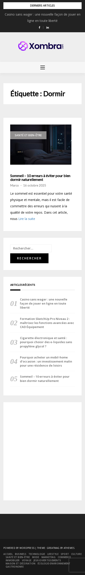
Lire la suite (26, 219)
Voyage (27, 560)
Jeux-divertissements (47, 560)
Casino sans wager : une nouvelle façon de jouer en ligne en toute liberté (43, 303)
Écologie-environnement (54, 563)
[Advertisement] (42, 451)
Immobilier (13, 560)
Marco (14, 185)
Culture (76, 554)
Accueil (8, 554)
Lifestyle (52, 554)
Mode (35, 557)
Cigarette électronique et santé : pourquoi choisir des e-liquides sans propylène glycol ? (46, 342)
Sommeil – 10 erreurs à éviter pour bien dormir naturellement (40, 178)
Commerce (64, 557)
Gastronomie (15, 566)
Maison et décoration (20, 563)
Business (20, 554)
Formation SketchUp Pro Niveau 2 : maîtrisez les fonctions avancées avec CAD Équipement (47, 323)
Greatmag (53, 548)
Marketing (48, 557)
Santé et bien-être (28, 135)
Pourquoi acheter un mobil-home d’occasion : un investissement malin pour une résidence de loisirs (46, 361)
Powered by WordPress (18, 548)
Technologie (37, 554)
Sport (65, 554)
